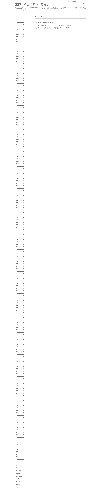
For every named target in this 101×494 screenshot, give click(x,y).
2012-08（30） (20, 415)
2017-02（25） (20, 283)
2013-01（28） (20, 402)
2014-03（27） (20, 368)
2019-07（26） (20, 212)
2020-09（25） (20, 178)
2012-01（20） (20, 432)
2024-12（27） (20, 53)
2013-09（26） (20, 383)
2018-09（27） (20, 236)
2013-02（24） (20, 400)
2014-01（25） (20, 373)
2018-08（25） (20, 239)
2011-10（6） (20, 439)
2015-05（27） (20, 334)
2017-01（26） (20, 285)
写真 (17, 465)
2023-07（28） (20, 95)
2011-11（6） (20, 437)
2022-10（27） (20, 117)
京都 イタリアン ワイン (32, 4)
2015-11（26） (20, 319)
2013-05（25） (20, 393)
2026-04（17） (20, 22)
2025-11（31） (20, 34)
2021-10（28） (20, 146)
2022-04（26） (20, 131)
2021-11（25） (20, 144)
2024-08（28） (20, 63)
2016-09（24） (20, 295)
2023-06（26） (20, 97)
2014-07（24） (20, 358)
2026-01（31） (20, 29)
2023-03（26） (20, 105)
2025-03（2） (20, 46)
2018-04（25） (20, 249)
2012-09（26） (20, 412)
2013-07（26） (20, 388)
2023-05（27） (20, 100)
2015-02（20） (20, 341)
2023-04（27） (20, 102)
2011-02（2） (20, 454)
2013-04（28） (20, 395)
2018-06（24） (20, 244)
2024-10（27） (20, 58)
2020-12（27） (20, 170)
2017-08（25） (20, 268)
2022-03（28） (20, 134)
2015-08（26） (20, 327)
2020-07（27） (20, 183)
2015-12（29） (20, 317)
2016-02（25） (20, 312)
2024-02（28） (20, 78)
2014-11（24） (20, 349)
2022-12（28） (20, 112)
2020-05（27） (20, 188)
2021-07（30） (20, 153)
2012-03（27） (20, 427)
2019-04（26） (20, 219)
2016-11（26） (20, 290)
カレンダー (18, 470)
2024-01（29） (20, 80)
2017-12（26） (20, 258)
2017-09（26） (20, 266)
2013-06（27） (20, 390)
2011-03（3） (20, 451)
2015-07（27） (20, 329)
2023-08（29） (20, 92)
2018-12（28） (20, 229)
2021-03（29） (20, 163)
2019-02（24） (20, 224)
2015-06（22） (20, 332)
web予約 (18, 478)
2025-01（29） (20, 51)
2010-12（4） (20, 459)
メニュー (18, 467)
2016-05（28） (20, 305)
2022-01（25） (20, 139)
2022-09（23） (20, 119)
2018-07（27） (20, 241)
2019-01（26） (20, 227)
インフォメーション (20, 18)
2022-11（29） (20, 114)
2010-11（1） (20, 461)
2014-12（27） (20, 346)
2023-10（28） (20, 87)
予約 (17, 487)
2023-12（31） (20, 83)
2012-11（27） (20, 407)
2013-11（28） (20, 378)
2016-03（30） (20, 310)
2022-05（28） (20, 129)
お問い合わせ (19, 476)
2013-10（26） (20, 380)
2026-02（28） (20, 26)
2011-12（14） (20, 434)
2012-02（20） (20, 429)
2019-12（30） (20, 200)
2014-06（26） (20, 361)
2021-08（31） (20, 151)
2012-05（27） (20, 422)
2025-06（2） (20, 41)
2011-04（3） (20, 449)
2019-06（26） (20, 214)
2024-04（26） (20, 73)
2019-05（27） (20, 217)
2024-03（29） (20, 75)
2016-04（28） (20, 307)
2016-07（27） (20, 300)
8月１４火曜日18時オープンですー (44, 22)
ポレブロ (18, 484)
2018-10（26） (20, 234)
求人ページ (18, 481)
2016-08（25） (20, 297)
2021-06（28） (20, 156)
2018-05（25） (20, 246)
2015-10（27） (20, 322)
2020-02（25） (20, 195)
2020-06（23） (20, 185)
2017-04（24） (20, 278)
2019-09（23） (20, 207)
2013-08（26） (20, 385)
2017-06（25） (20, 273)
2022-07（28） (20, 124)
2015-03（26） (20, 339)
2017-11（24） (20, 261)
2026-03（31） (20, 24)
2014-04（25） (20, 366)
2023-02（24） (20, 107)
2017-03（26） (20, 280)
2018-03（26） (20, 251)
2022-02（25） (20, 136)
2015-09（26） (20, 324)
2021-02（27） (20, 166)
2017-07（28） (20, 271)
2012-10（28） (20, 410)
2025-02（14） (20, 48)
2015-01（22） (20, 344)
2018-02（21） (20, 253)
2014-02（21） (20, 371)
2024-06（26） (20, 68)
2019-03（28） (20, 222)
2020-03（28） (20, 192)
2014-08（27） (20, 356)
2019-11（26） (20, 202)
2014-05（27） (20, 363)
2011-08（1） (20, 444)
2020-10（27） (20, 175)
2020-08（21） (20, 180)
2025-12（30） (20, 31)
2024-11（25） (20, 56)
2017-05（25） (20, 275)
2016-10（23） (20, 293)
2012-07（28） (20, 417)
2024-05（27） (20, 70)
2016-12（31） (20, 288)
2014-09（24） (20, 354)
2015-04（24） (20, 336)
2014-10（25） (20, 351)
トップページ (19, 16)
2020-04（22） (20, 190)
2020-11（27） (20, 173)
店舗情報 (18, 473)
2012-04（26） (20, 424)
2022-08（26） (20, 122)
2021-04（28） (20, 161)
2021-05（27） (20, 158)
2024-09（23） (20, 61)
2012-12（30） (20, 405)
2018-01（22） (20, 256)
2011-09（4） (20, 441)
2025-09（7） (20, 39)
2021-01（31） (20, 168)
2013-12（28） (20, 376)
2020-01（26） (20, 197)
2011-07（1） (20, 446)
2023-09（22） (20, 90)
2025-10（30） (20, 36)
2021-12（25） (20, 141)
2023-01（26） (20, 109)
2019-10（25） (20, 205)
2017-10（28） (20, 263)
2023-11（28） (20, 85)
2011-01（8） (20, 456)
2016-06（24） (20, 302)
